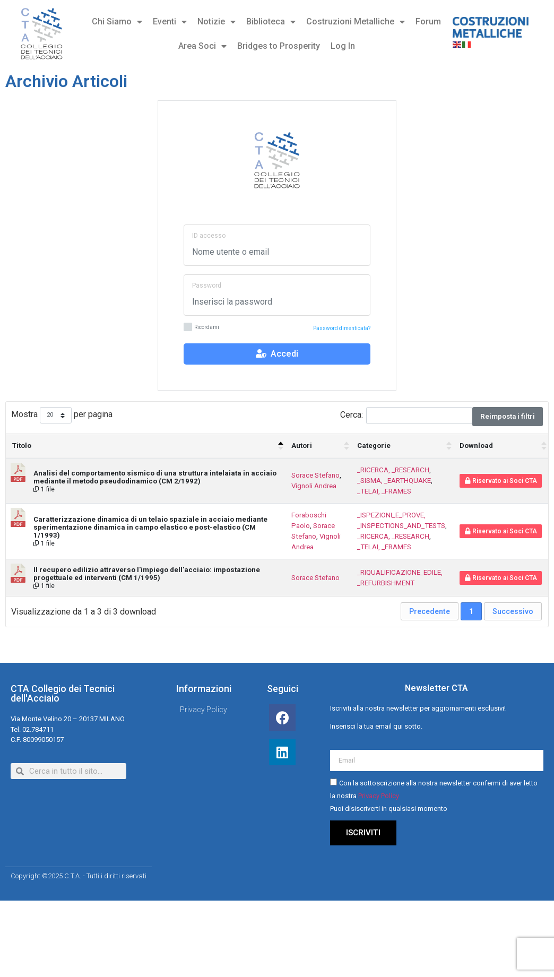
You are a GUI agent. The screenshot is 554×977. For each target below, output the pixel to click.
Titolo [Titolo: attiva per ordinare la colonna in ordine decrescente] (21, 445)
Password (206, 285)
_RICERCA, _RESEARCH (393, 470)
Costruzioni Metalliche (355, 21)
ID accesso (209, 235)
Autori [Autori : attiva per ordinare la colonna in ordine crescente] (301, 445)
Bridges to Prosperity (278, 46)
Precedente (429, 611)
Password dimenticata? (341, 328)
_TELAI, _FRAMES (384, 491)
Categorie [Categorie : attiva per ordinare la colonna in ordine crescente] (374, 445)
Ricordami (201, 327)
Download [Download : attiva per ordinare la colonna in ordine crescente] (476, 445)
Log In (343, 46)
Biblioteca (271, 21)
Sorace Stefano (315, 475)
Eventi (170, 21)
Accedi (277, 354)
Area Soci (202, 46)
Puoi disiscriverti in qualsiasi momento (388, 808)
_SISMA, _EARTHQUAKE (394, 481)
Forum (428, 21)
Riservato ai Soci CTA (501, 481)
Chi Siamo (117, 21)
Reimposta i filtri (507, 416)
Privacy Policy (378, 796)
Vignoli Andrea (313, 486)
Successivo (512, 611)
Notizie (216, 21)
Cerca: (406, 415)
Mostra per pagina (61, 415)
